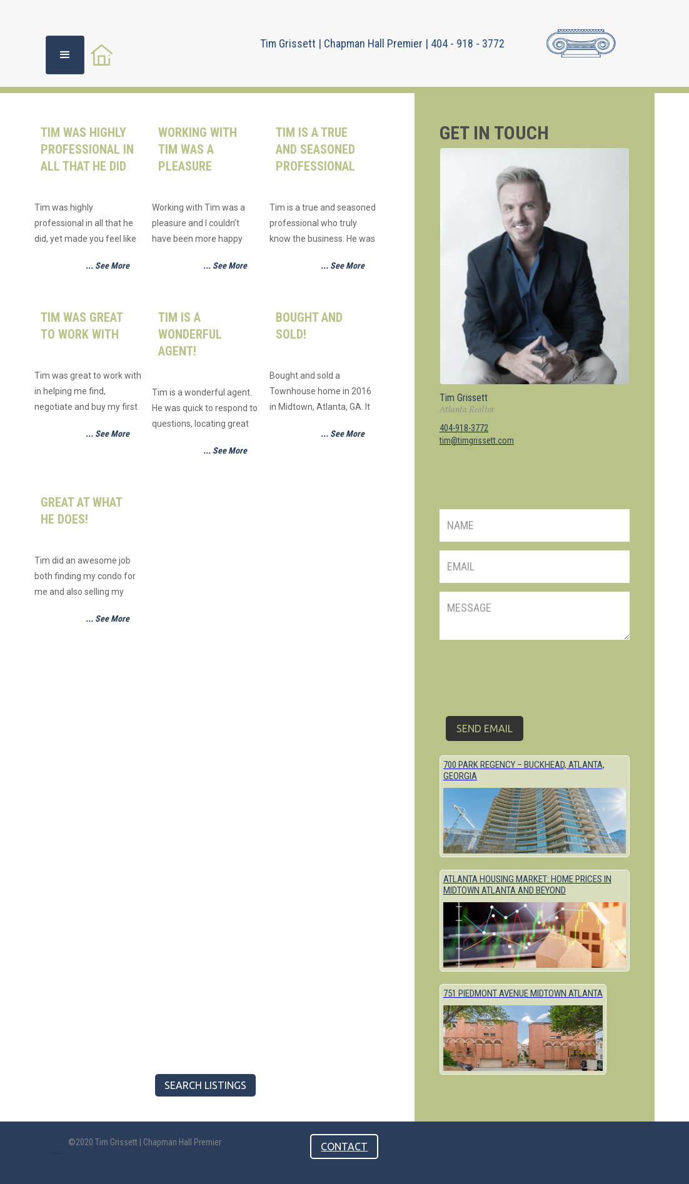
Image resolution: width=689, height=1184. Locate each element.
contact (344, 1146)
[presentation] (535, 673)
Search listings (205, 1085)
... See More (107, 266)
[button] (65, 55)
